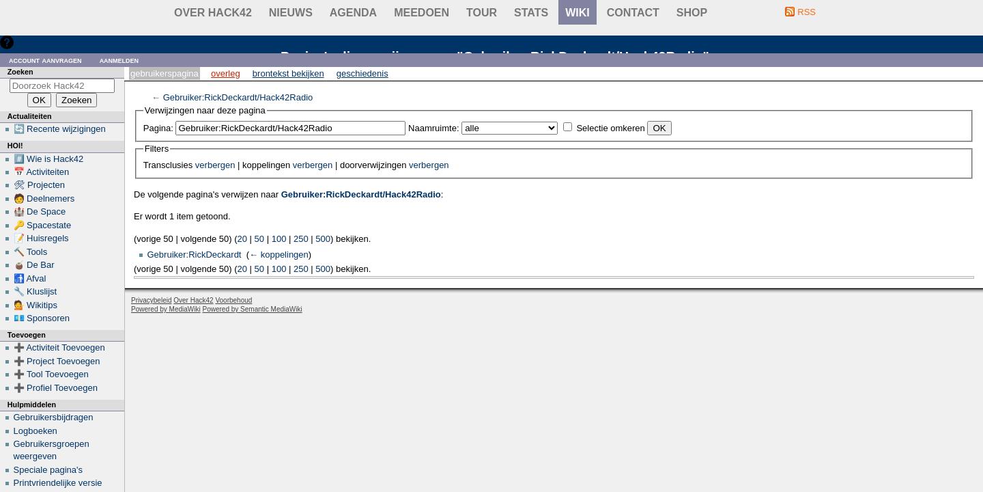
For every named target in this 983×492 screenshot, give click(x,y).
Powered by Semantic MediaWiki (252, 309)
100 (279, 239)
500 (322, 239)
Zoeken (20, 72)
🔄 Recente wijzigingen (60, 129)
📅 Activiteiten (42, 172)
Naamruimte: (433, 128)
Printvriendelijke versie (58, 483)
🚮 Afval (30, 278)
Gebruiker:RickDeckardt (194, 254)
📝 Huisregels (41, 238)
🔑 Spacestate (43, 225)
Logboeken (35, 431)
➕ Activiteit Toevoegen (59, 347)
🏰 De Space (40, 211)
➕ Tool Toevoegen (51, 374)
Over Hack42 (213, 12)
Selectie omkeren (610, 128)
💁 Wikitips (35, 305)
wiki (577, 12)
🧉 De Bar (34, 265)
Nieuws (291, 12)
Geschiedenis (362, 73)
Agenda (353, 12)
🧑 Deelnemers (44, 198)
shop (691, 12)
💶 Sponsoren (42, 318)
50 (259, 239)
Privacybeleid (151, 300)
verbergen (215, 165)
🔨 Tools (31, 252)
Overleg (225, 73)
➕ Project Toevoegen (57, 361)
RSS (806, 12)
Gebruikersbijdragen (54, 417)
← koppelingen (279, 254)
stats (531, 12)
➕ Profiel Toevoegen (56, 388)
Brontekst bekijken (288, 73)
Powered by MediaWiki (166, 309)
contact (633, 12)
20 (242, 239)
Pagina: (158, 128)
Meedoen (421, 12)
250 (301, 239)
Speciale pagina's (48, 470)
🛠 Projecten (40, 185)
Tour (481, 12)
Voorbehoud (233, 300)
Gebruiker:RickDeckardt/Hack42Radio (238, 97)
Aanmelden (119, 60)
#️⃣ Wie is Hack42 (49, 159)
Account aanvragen (45, 60)
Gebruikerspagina (164, 73)
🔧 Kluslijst (35, 291)
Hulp (26, 42)
